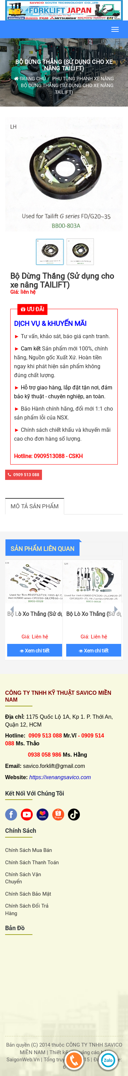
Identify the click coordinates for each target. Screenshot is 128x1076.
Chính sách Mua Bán (28, 850)
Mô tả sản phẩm (35, 506)
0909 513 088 (23, 474)
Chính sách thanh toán (32, 862)
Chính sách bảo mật (28, 894)
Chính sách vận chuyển (23, 878)
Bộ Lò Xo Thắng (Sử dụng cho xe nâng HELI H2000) (93, 614)
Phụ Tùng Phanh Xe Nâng (83, 78)
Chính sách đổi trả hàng (26, 909)
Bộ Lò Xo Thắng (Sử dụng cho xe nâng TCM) (34, 614)
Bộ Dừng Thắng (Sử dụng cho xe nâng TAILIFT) (64, 65)
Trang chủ (30, 78)
